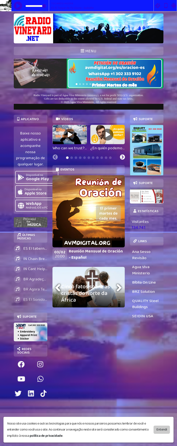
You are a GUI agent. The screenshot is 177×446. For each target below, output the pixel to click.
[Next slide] (122, 158)
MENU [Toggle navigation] (88, 51)
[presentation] (58, 288)
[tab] (67, 157)
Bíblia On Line (144, 282)
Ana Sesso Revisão (141, 254)
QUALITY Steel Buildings (145, 304)
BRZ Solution (143, 291)
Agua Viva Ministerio (141, 270)
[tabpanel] (69, 138)
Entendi (161, 429)
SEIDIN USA (142, 316)
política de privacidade (46, 435)
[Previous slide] (55, 158)
